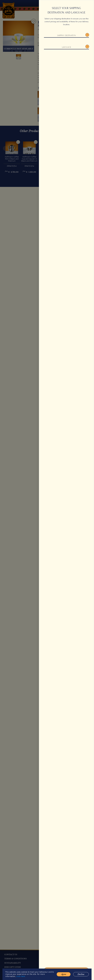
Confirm (66, 970)
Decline (80, 976)
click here (21, 979)
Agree (63, 976)
